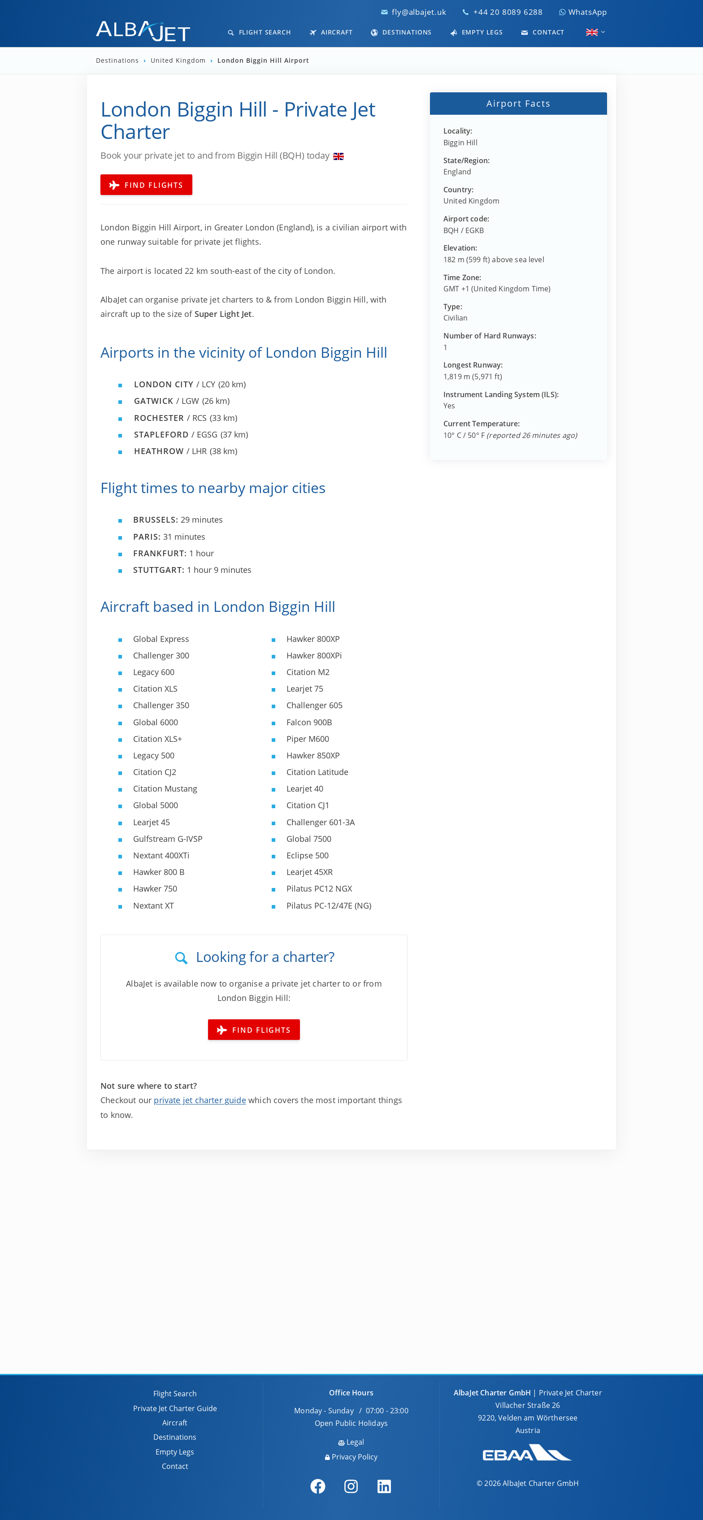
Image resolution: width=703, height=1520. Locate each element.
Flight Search (259, 32)
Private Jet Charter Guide (175, 1408)
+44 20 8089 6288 (508, 12)
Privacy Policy (351, 1457)
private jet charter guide (200, 1100)
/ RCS (170, 417)
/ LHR (170, 451)
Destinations (401, 32)
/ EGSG (175, 434)
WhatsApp (583, 12)
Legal (351, 1442)
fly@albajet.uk (419, 12)
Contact (542, 32)
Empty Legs (476, 32)
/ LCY (174, 384)
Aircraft (331, 32)
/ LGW (166, 400)
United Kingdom (179, 60)
